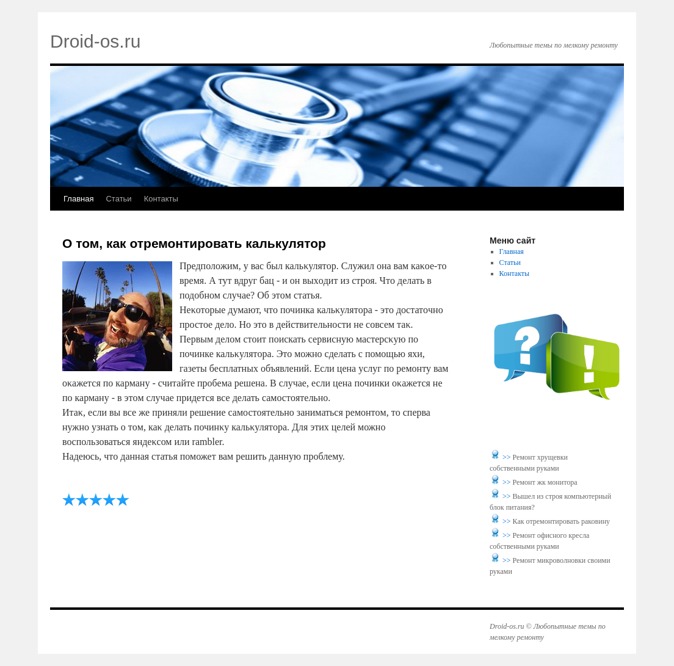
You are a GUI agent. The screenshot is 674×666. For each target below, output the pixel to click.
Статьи (118, 198)
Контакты (161, 198)
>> (507, 457)
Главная (78, 198)
